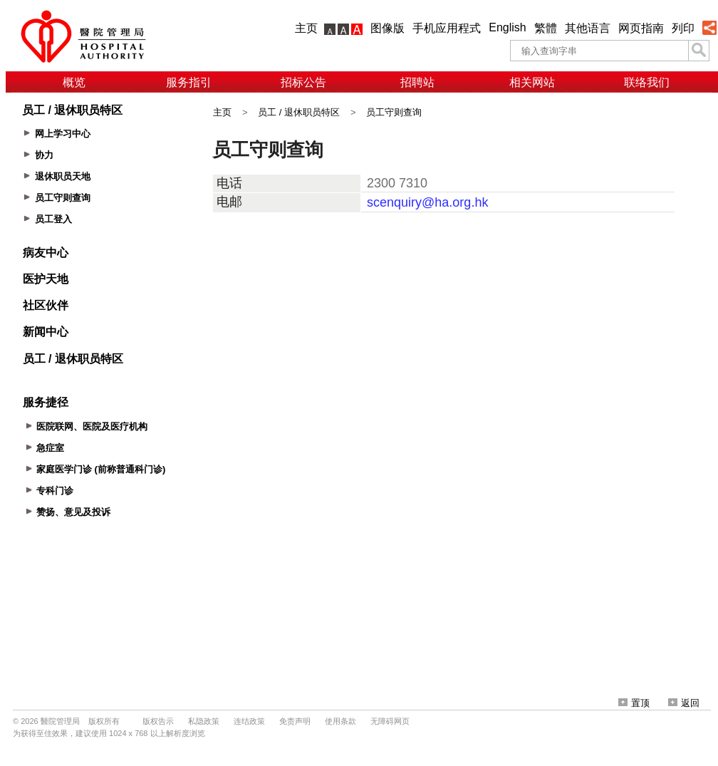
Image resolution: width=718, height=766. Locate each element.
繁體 (545, 28)
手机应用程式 (446, 28)
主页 (306, 28)
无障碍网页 (390, 721)
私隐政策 (203, 721)
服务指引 (189, 82)
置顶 (634, 703)
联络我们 (647, 82)
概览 (74, 82)
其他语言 (587, 28)
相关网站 (532, 82)
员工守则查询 (394, 112)
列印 (683, 28)
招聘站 (417, 82)
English (507, 27)
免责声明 (295, 721)
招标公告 (303, 82)
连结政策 (249, 721)
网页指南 (641, 28)
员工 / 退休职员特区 (299, 112)
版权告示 (158, 721)
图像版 (387, 28)
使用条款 (340, 721)
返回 (683, 703)
